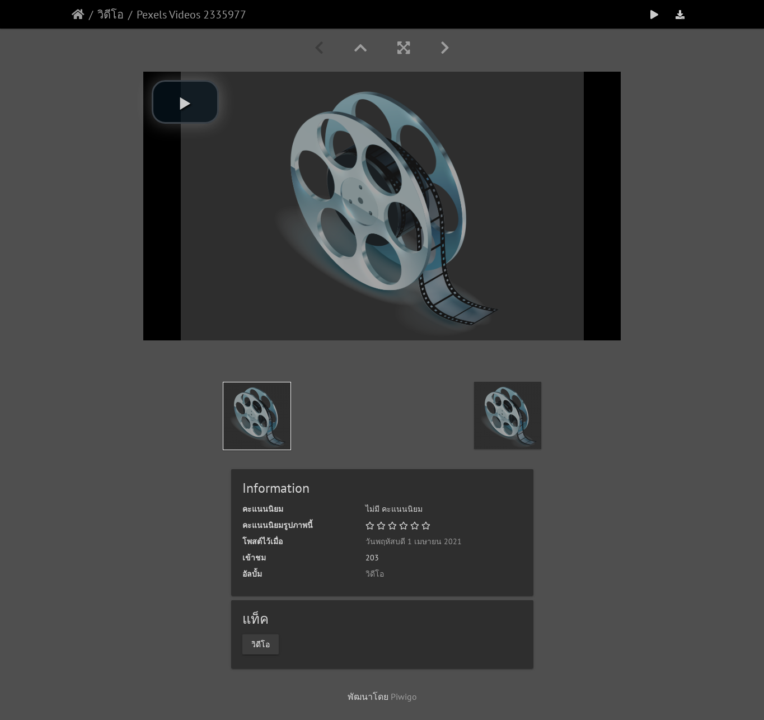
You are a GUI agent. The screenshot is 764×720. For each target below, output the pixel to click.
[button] (185, 102)
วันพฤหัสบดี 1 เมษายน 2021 (413, 541)
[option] (257, 416)
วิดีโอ (110, 14)
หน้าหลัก (78, 14)
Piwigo (404, 696)
